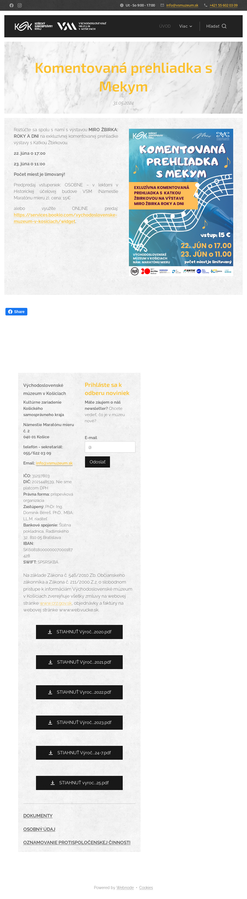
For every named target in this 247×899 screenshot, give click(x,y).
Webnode (125, 887)
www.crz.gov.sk (56, 603)
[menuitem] (166, 26)
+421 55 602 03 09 (224, 5)
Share (16, 311)
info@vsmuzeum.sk (182, 5)
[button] (216, 26)
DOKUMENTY (38, 815)
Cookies (146, 887)
